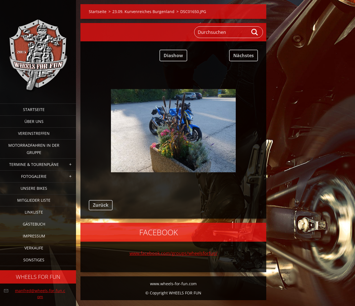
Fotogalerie (34, 176)
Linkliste (34, 212)
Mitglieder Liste (33, 200)
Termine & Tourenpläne (34, 164)
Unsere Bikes (34, 188)
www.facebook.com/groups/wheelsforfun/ (173, 253)
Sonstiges (33, 259)
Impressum (34, 236)
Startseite (34, 109)
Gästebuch (34, 224)
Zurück (100, 205)
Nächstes (243, 55)
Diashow (173, 55)
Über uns (34, 121)
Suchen (254, 32)
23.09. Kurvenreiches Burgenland (143, 11)
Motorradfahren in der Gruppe (33, 149)
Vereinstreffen (34, 133)
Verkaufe (33, 248)
